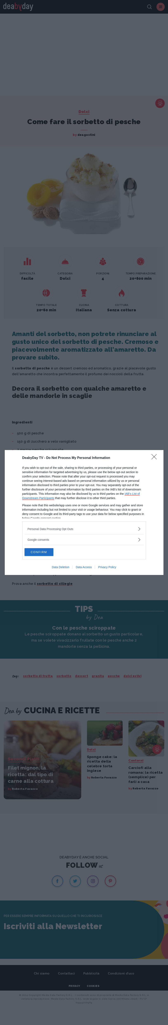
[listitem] (84, 529)
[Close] (155, 458)
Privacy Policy (107, 567)
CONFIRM (44, 552)
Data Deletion (60, 567)
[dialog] (84, 512)
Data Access (84, 567)
